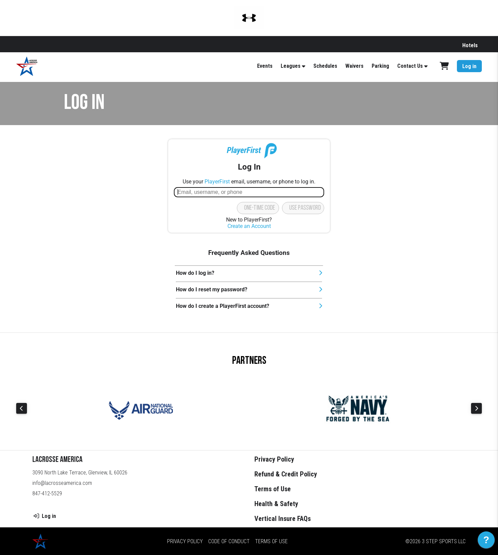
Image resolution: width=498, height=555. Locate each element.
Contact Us (410, 66)
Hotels (470, 45)
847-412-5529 (47, 493)
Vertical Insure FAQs (282, 518)
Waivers (354, 66)
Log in (469, 66)
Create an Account (249, 226)
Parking (380, 66)
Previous (21, 408)
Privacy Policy (274, 459)
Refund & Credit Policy (285, 474)
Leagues (291, 66)
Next (476, 408)
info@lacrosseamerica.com (62, 483)
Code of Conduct (229, 541)
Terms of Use (272, 489)
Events (265, 66)
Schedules (325, 66)
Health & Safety (276, 503)
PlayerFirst (217, 181)
